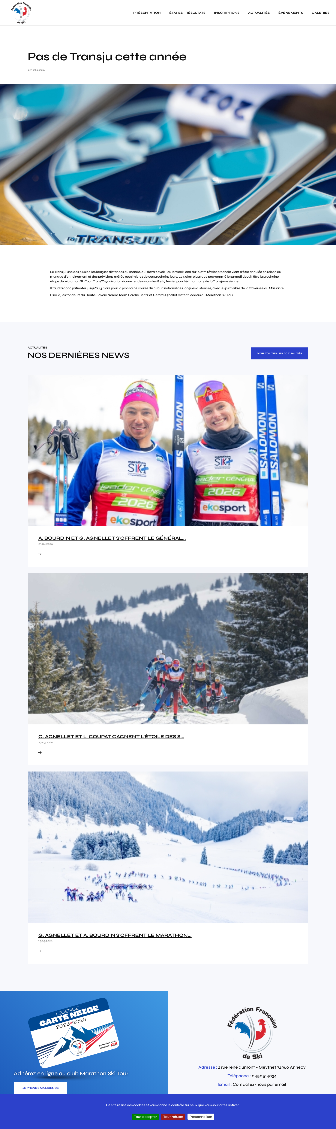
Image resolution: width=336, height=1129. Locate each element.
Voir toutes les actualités (279, 353)
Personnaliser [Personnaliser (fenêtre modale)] (201, 1117)
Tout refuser (173, 1117)
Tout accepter (145, 1117)
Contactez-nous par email (259, 1084)
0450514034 (264, 1075)
